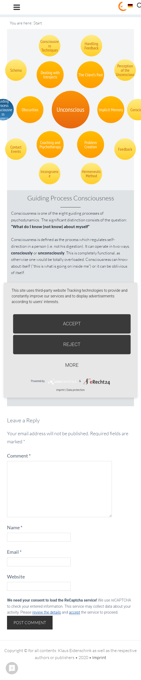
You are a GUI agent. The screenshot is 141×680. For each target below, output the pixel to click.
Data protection (76, 389)
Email (14, 552)
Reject (71, 344)
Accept (72, 323)
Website (16, 577)
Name (14, 527)
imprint (60, 389)
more (71, 365)
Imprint (99, 657)
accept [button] (74, 612)
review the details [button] (46, 612)
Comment (19, 456)
